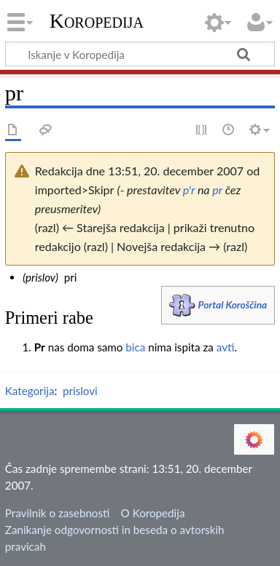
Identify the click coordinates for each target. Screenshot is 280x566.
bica (135, 347)
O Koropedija (153, 512)
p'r (189, 189)
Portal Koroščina (233, 304)
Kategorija (30, 390)
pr (217, 189)
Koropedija (97, 21)
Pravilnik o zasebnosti (57, 512)
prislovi (80, 390)
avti (226, 347)
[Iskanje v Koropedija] (140, 53)
